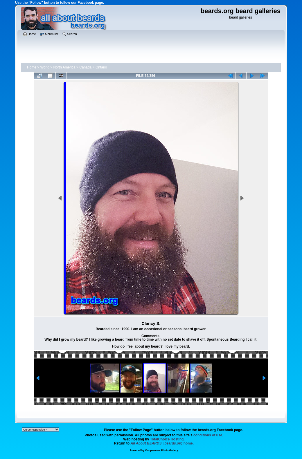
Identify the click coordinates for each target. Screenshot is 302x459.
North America (64, 67)
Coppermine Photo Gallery (161, 450)
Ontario (101, 67)
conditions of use (207, 435)
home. (162, 443)
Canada (85, 67)
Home (31, 67)
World (44, 67)
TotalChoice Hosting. (167, 439)
